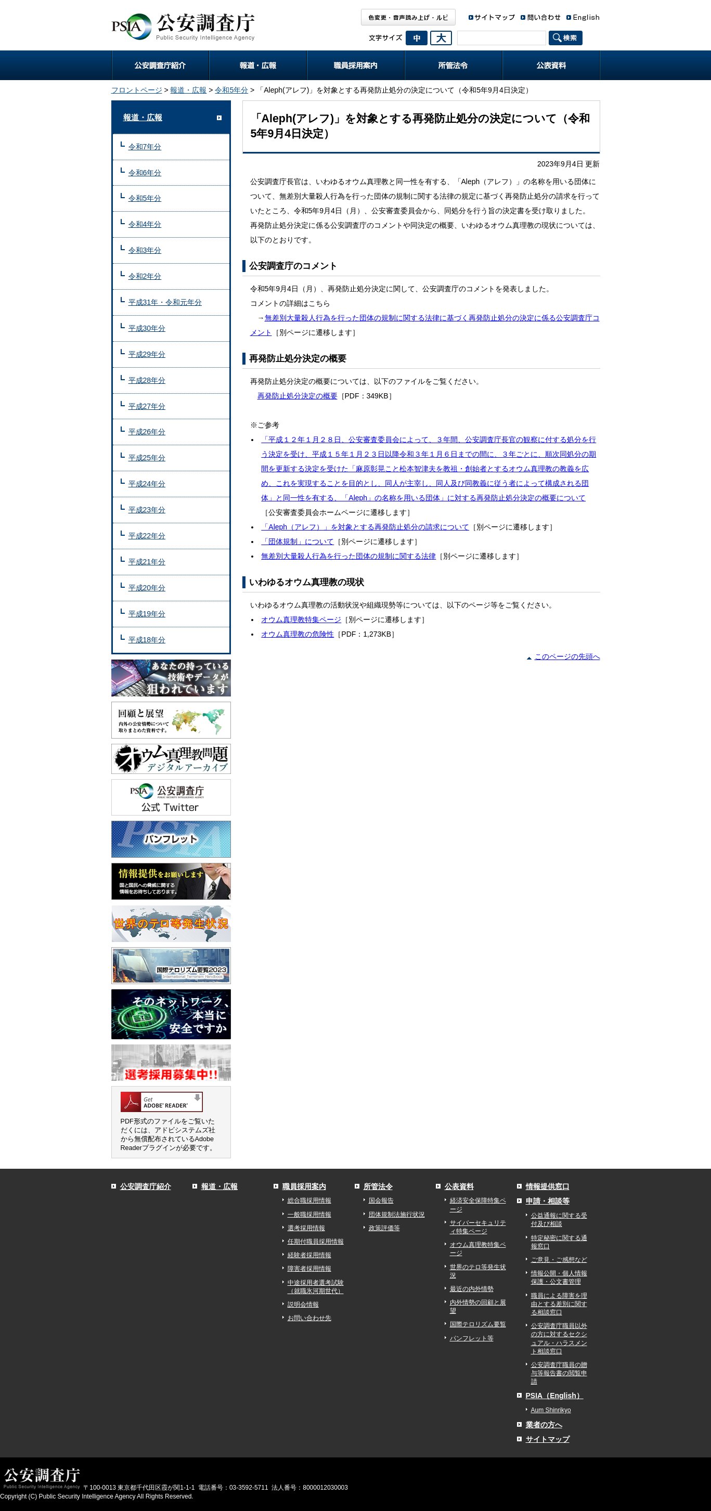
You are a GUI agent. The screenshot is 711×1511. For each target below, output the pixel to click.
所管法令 (453, 65)
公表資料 (551, 65)
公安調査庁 (182, 23)
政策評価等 (384, 1228)
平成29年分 (147, 354)
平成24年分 (147, 484)
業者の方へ (544, 1424)
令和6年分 (145, 173)
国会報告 (381, 1200)
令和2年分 (145, 276)
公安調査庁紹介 (160, 65)
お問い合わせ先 (309, 1318)
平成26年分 (147, 432)
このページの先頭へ (567, 656)
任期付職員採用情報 (316, 1241)
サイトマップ (548, 1439)
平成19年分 (147, 614)
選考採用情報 (306, 1228)
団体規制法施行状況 (397, 1214)
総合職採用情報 (309, 1200)
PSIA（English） (555, 1395)
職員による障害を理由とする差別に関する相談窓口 (559, 1304)
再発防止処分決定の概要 (297, 396)
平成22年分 (147, 536)
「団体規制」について (297, 541)
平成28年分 (147, 380)
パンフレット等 (472, 1338)
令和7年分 (145, 147)
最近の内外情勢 (472, 1289)
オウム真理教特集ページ (301, 619)
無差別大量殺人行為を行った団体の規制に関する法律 (348, 556)
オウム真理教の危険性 (297, 634)
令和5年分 (231, 90)
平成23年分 (147, 510)
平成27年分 (147, 406)
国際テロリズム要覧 (478, 1324)
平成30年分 (147, 328)
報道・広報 (258, 65)
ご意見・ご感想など (559, 1259)
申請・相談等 (548, 1201)
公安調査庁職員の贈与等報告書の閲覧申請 (559, 1373)
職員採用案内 (356, 65)
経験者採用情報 (309, 1255)
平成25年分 (147, 458)
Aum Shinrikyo (551, 1410)
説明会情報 (303, 1304)
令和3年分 (145, 250)
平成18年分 (147, 640)
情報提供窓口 (548, 1186)
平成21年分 (147, 562)
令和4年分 (145, 224)
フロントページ (136, 90)
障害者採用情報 (309, 1268)
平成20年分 (147, 588)
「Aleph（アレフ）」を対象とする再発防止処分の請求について (365, 527)
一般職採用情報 (309, 1214)
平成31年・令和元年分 (165, 302)
